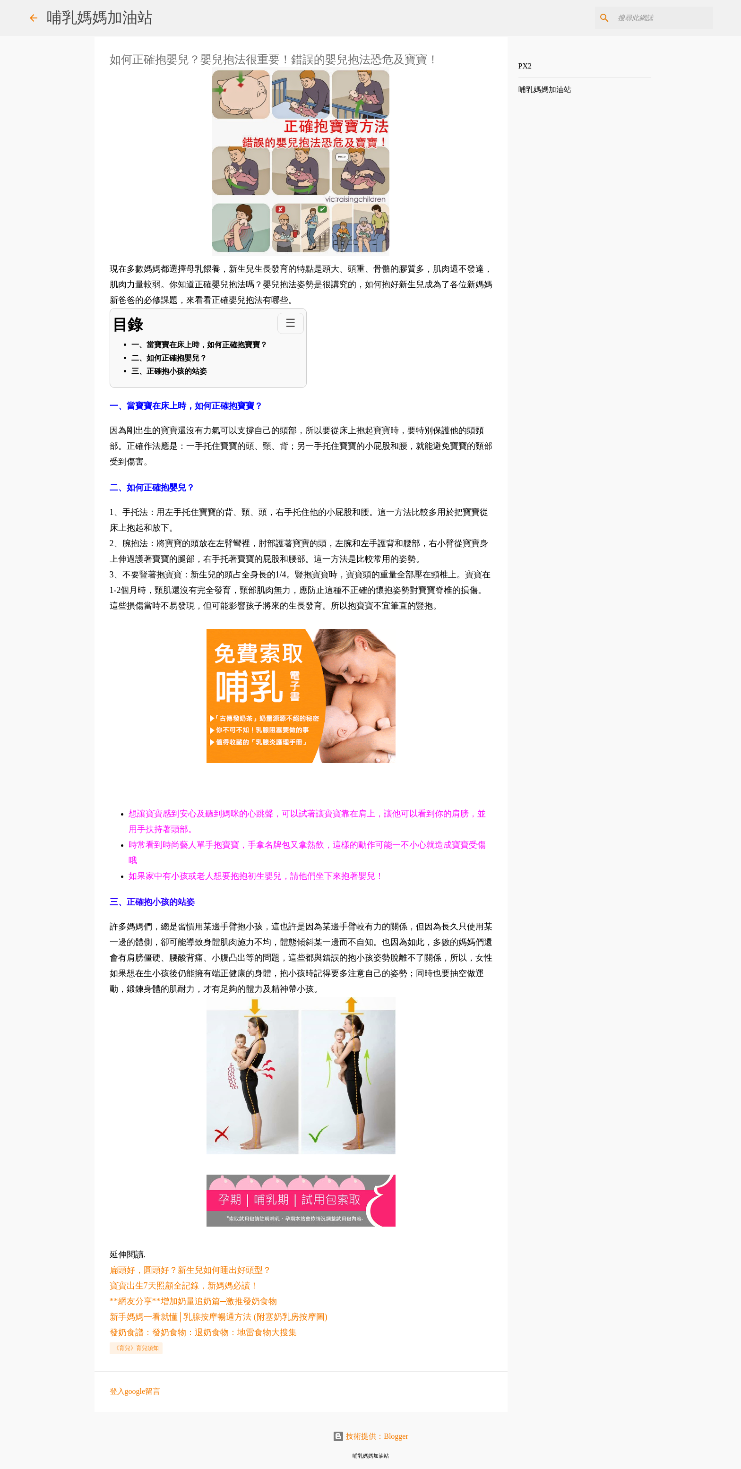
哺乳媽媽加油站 (100, 17)
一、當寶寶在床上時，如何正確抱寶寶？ (199, 345)
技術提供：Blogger (370, 1436)
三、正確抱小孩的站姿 (169, 371)
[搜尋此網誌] (663, 18)
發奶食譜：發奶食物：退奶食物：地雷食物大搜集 (203, 1332)
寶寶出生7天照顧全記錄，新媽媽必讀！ (184, 1285)
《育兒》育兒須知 (136, 1348)
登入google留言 (135, 1391)
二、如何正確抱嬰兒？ (169, 358)
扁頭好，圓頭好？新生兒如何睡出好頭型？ (190, 1270)
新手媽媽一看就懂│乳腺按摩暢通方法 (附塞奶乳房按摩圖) (218, 1317)
